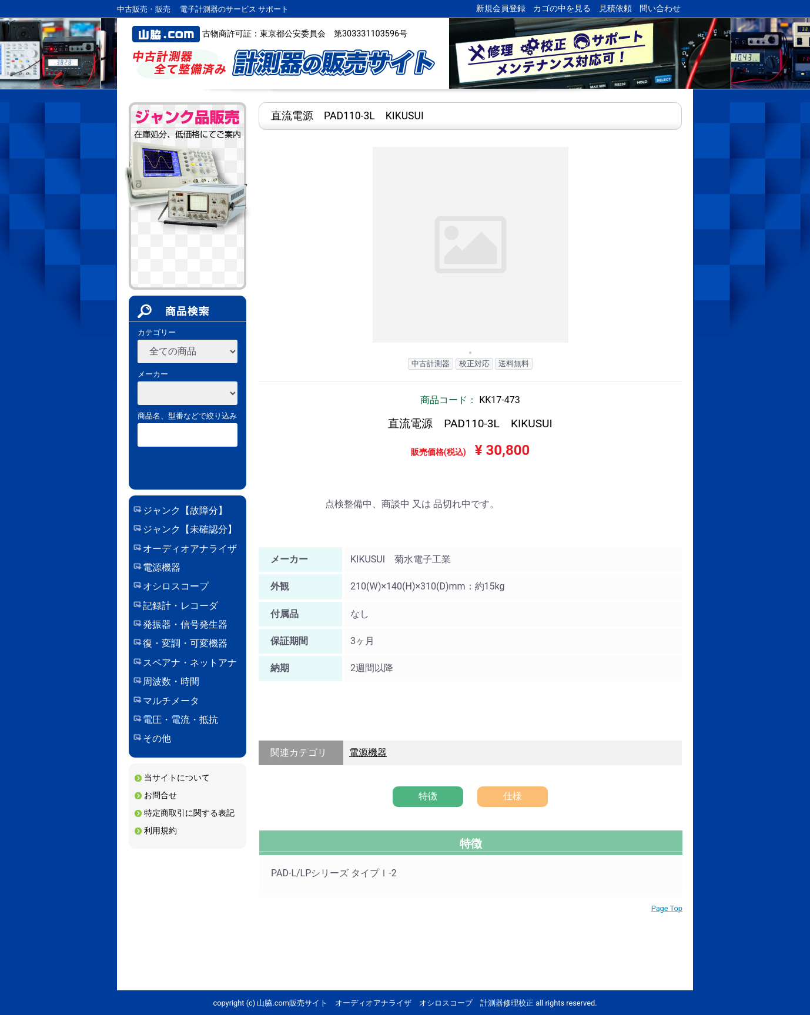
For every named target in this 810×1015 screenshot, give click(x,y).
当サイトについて (177, 778)
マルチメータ (171, 700)
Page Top (666, 908)
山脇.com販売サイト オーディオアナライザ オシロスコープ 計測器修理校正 (283, 63)
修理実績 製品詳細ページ (470, 710)
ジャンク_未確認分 (187, 270)
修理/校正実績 (175, 946)
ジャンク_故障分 (187, 245)
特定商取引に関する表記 (189, 813)
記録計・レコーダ (180, 605)
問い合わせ (660, 9)
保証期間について (182, 928)
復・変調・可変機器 (185, 643)
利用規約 (160, 831)
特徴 (428, 796)
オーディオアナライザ (190, 548)
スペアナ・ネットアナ (190, 662)
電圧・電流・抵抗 (180, 719)
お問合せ (160, 795)
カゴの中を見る (562, 9)
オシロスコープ (176, 586)
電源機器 (161, 567)
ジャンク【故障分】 (185, 510)
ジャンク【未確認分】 (190, 529)
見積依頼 (615, 9)
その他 (157, 738)
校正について (174, 911)
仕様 (512, 796)
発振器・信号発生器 (185, 624)
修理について (174, 892)
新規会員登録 (501, 9)
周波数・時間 (171, 681)
